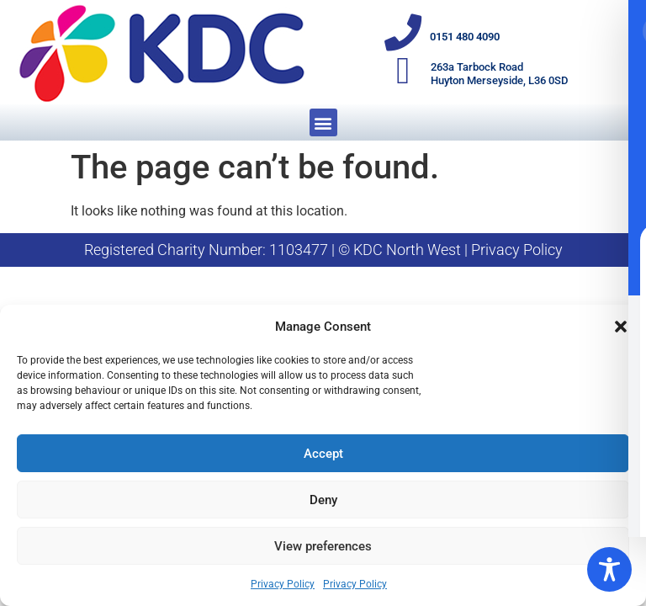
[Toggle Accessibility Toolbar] (609, 569)
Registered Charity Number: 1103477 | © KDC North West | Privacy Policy (323, 249)
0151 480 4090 (465, 36)
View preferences (323, 546)
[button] (620, 326)
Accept (323, 453)
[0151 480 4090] (403, 33)
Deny (323, 500)
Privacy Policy (283, 584)
